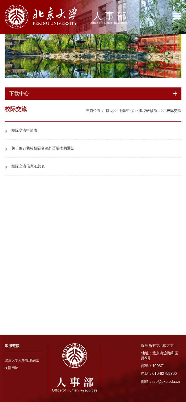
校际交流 (174, 110)
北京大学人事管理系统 (22, 360)
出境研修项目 (150, 110)
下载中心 (126, 110)
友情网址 (11, 368)
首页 (109, 110)
